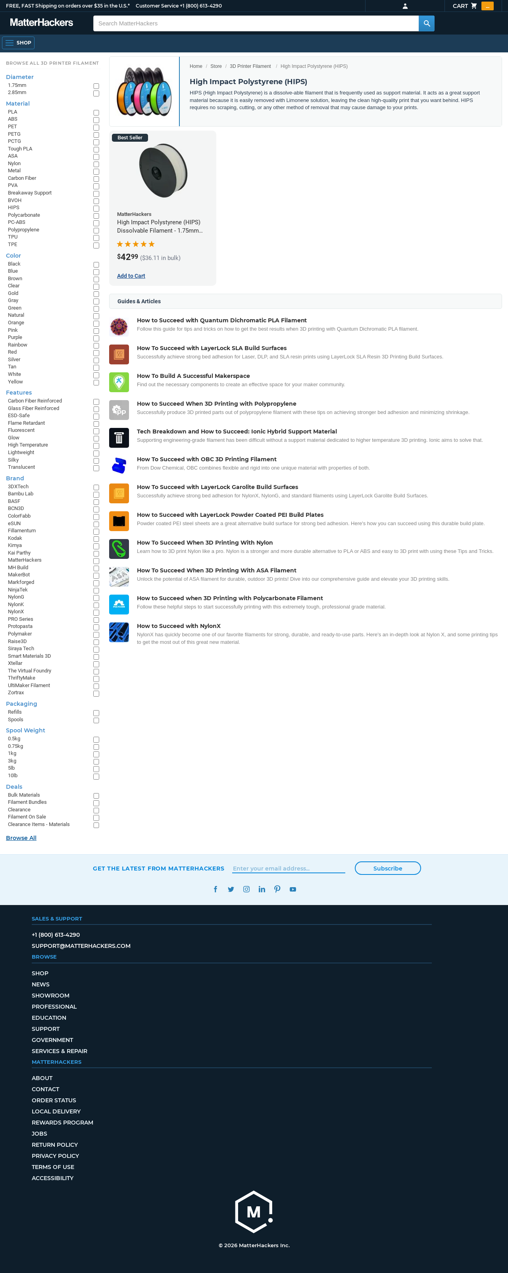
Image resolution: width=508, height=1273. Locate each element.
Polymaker (20, 634)
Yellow (15, 382)
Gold (13, 293)
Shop (40, 973)
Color (13, 255)
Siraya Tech (21, 648)
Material (18, 103)
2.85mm (17, 92)
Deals (14, 786)
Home (196, 66)
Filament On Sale (27, 817)
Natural (16, 315)
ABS (12, 119)
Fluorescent (21, 430)
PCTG (14, 141)
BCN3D (16, 508)
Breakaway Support (30, 193)
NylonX (16, 611)
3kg (12, 761)
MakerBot (19, 575)
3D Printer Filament (250, 66)
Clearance (19, 810)
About (42, 1078)
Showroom (50, 995)
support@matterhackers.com (81, 945)
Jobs (39, 1133)
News (41, 984)
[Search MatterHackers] (427, 23)
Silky (13, 460)
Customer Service (157, 6)
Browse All (21, 838)
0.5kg (14, 738)
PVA (12, 185)
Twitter (231, 889)
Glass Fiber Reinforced (33, 408)
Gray (13, 300)
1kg (12, 753)
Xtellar (15, 663)
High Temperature (28, 445)
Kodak (15, 538)
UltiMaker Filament (29, 685)
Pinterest (277, 889)
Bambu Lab (20, 494)
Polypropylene (23, 230)
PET (12, 126)
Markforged (21, 582)
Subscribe (387, 868)
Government (52, 1040)
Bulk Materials (24, 795)
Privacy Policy (55, 1155)
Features (19, 392)
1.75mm (17, 85)
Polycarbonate (24, 215)
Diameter (20, 77)
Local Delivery (56, 1111)
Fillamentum (22, 530)
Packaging (21, 703)
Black (14, 264)
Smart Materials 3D (29, 656)
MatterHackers (25, 560)
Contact (45, 1089)
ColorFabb (19, 516)
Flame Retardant (26, 423)
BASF (14, 501)
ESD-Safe (19, 415)
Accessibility (52, 1178)
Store (216, 66)
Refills (15, 712)
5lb (11, 768)
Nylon (14, 163)
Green (14, 308)
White (14, 374)
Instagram (246, 889)
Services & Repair (59, 1051)
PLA (12, 112)
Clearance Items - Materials (39, 824)
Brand (15, 478)
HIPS (13, 207)
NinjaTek (18, 590)
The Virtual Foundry (29, 671)
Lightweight (21, 452)
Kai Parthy (19, 553)
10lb (12, 775)
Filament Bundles (27, 802)
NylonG (16, 597)
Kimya (15, 545)
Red (12, 352)
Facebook (215, 889)
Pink (13, 330)
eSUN (14, 523)
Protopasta (20, 626)
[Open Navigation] (18, 43)
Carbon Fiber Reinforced (35, 401)
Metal (14, 170)
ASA (12, 156)
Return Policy (55, 1144)
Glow (13, 438)
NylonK (16, 604)
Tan (12, 367)
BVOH (14, 200)
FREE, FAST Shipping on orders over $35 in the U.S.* (68, 6)
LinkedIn (262, 889)
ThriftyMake (21, 678)
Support (46, 1028)
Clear (13, 286)
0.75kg (15, 746)
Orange (16, 322)
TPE (12, 244)
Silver (14, 359)
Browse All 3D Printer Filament (52, 63)
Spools (15, 719)
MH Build (18, 567)
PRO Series (20, 619)
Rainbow (17, 345)
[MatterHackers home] (254, 1213)
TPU (12, 237)
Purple (15, 337)
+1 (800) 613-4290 (201, 6)
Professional (54, 1006)
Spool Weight (25, 730)
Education (49, 1017)
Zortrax (16, 692)
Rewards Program (62, 1122)
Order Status (54, 1100)
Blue (13, 271)
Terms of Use (53, 1167)
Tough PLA (20, 149)
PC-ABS (16, 222)
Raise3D (17, 641)
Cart (473, 6)
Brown (15, 278)
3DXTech (18, 486)
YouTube (293, 889)
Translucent (21, 467)
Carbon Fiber (22, 178)
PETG (14, 134)
